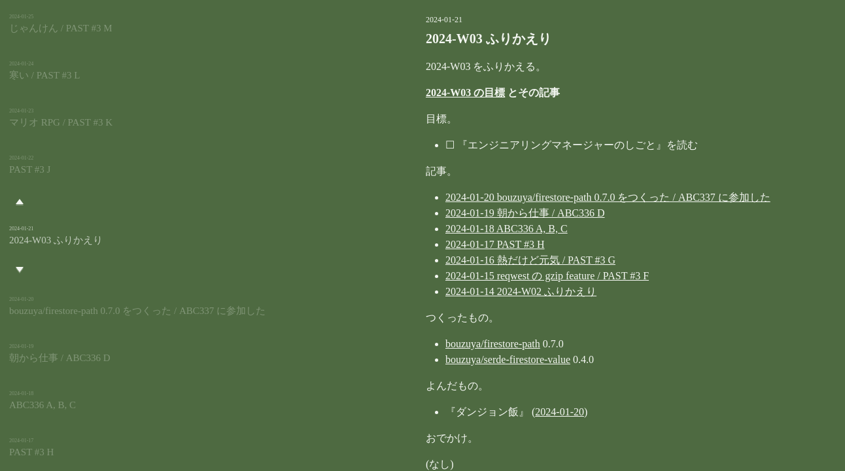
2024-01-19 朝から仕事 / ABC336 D (459, 212)
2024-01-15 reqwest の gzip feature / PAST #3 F (481, 275)
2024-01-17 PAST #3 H (429, 244)
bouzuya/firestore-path (426, 343)
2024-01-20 (493, 411)
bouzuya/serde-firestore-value (441, 359)
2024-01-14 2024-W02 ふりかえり (454, 291)
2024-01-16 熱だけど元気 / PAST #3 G (464, 260)
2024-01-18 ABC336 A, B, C (440, 228)
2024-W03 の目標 (399, 92)
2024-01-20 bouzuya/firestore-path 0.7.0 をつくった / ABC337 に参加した (541, 197)
